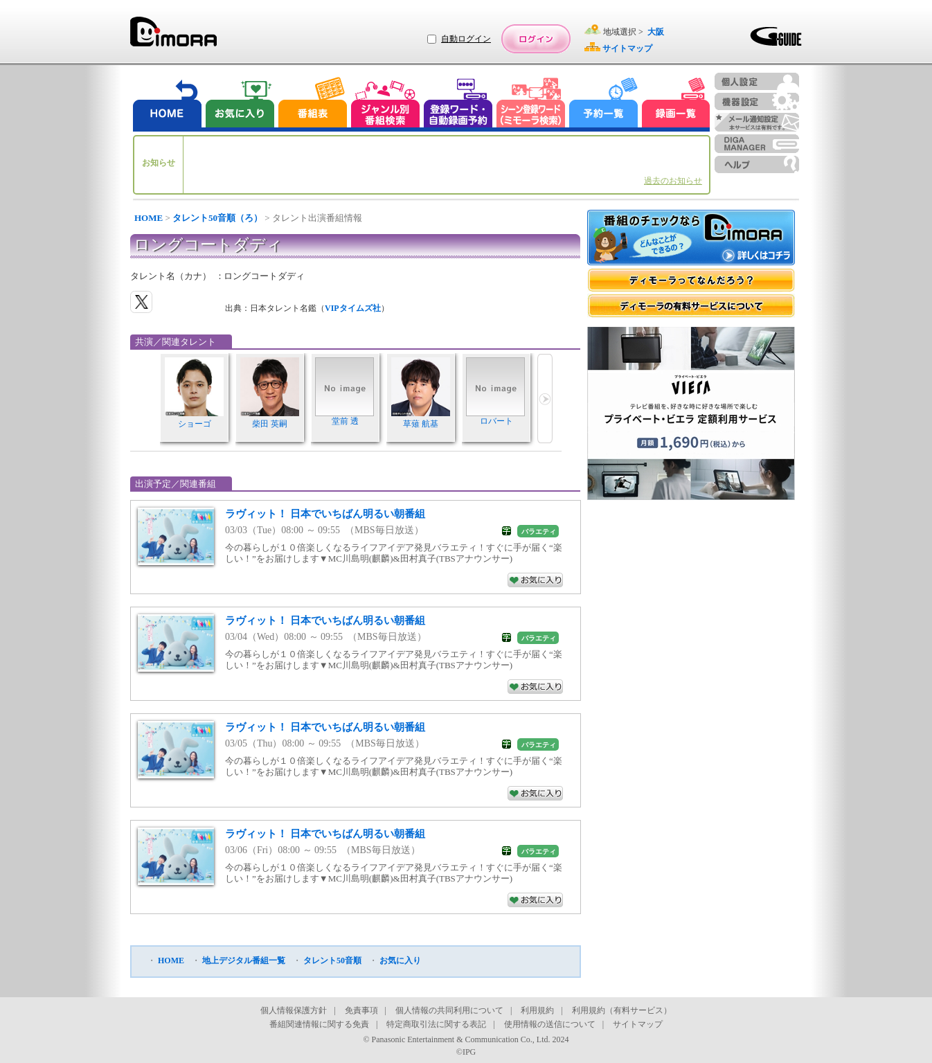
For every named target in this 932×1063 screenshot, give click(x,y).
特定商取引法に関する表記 (436, 1024)
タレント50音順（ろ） (217, 218)
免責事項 (361, 1010)
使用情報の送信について (549, 1024)
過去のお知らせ (673, 181)
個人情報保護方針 (293, 1010)
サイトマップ (638, 1024)
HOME (148, 218)
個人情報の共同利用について (449, 1010)
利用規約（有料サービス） (622, 1010)
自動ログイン (466, 39)
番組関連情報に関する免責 (319, 1024)
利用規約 (537, 1010)
